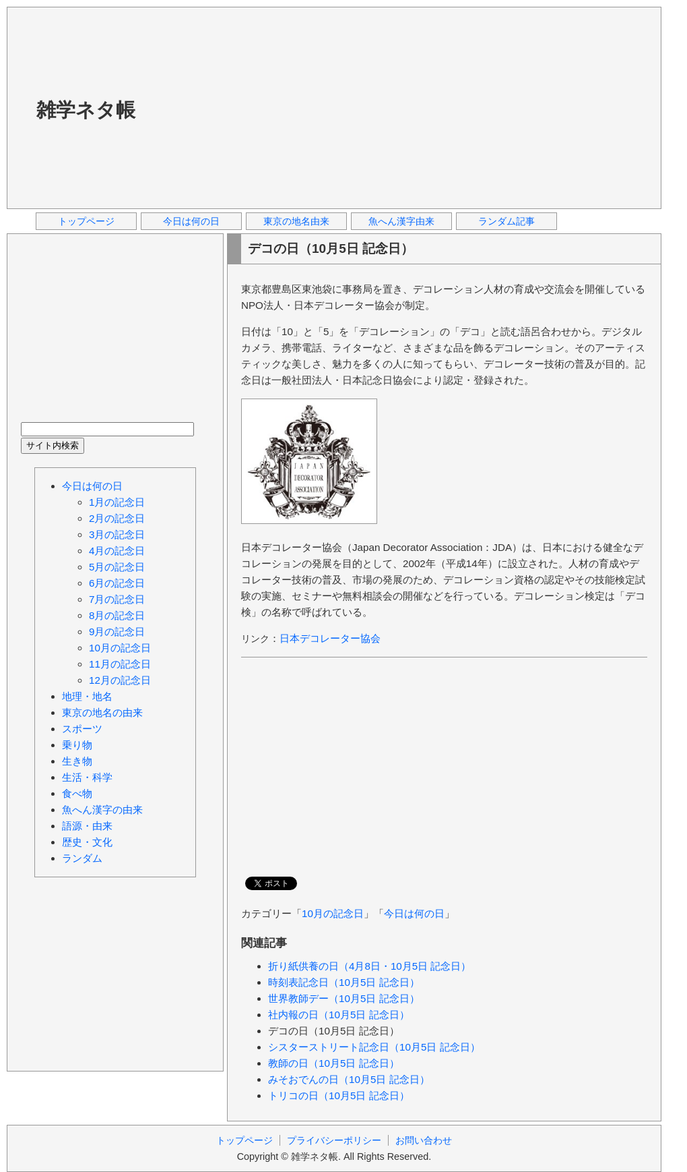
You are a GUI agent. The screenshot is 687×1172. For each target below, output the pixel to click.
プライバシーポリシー (334, 1140)
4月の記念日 (117, 550)
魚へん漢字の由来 (102, 809)
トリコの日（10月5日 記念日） (339, 1095)
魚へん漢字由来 (401, 221)
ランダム (82, 858)
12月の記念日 (120, 680)
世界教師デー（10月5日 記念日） (344, 998)
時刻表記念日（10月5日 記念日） (344, 982)
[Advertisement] (294, 107)
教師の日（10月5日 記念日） (333, 1063)
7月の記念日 (117, 599)
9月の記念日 (117, 631)
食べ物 (77, 793)
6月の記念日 (117, 583)
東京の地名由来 (296, 221)
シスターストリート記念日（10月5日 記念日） (374, 1047)
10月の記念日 (333, 913)
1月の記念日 (117, 502)
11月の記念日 (120, 664)
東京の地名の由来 (102, 712)
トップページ (86, 221)
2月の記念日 (117, 518)
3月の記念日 (117, 534)
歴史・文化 (87, 842)
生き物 (77, 761)
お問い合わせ (423, 1140)
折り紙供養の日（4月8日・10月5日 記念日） (369, 966)
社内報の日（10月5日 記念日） (339, 1014)
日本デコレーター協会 (330, 638)
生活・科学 (87, 777)
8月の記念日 (117, 615)
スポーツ (82, 728)
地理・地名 (87, 696)
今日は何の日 (191, 221)
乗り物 (77, 745)
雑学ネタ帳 (85, 110)
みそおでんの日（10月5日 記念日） (349, 1079)
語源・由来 (87, 825)
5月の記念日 (117, 567)
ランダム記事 (506, 221)
